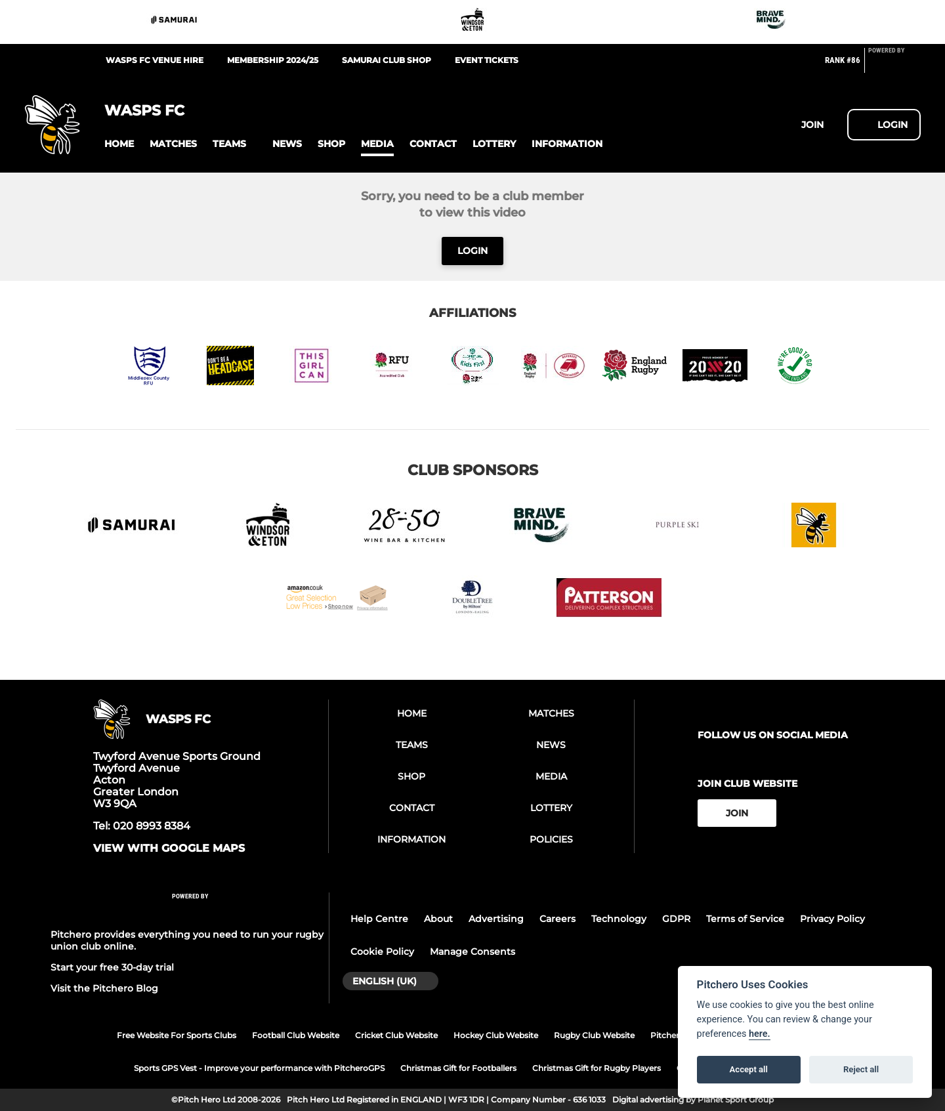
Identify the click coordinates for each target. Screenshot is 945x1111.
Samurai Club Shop (386, 60)
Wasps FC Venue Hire (154, 60)
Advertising (496, 919)
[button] (119, 144)
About (438, 919)
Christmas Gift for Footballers (458, 1068)
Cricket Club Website (396, 1035)
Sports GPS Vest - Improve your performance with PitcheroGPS (259, 1068)
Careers (557, 919)
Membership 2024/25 (272, 60)
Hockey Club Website (495, 1035)
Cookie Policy (382, 951)
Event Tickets (486, 60)
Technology (618, 919)
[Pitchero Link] (894, 65)
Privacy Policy (832, 919)
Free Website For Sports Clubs (176, 1035)
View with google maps (169, 848)
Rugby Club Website (594, 1035)
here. (759, 1033)
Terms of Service (745, 919)
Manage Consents (472, 951)
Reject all (861, 1069)
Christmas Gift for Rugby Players (596, 1068)
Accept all (749, 1069)
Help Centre (379, 919)
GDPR (676, 919)
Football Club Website (295, 1035)
